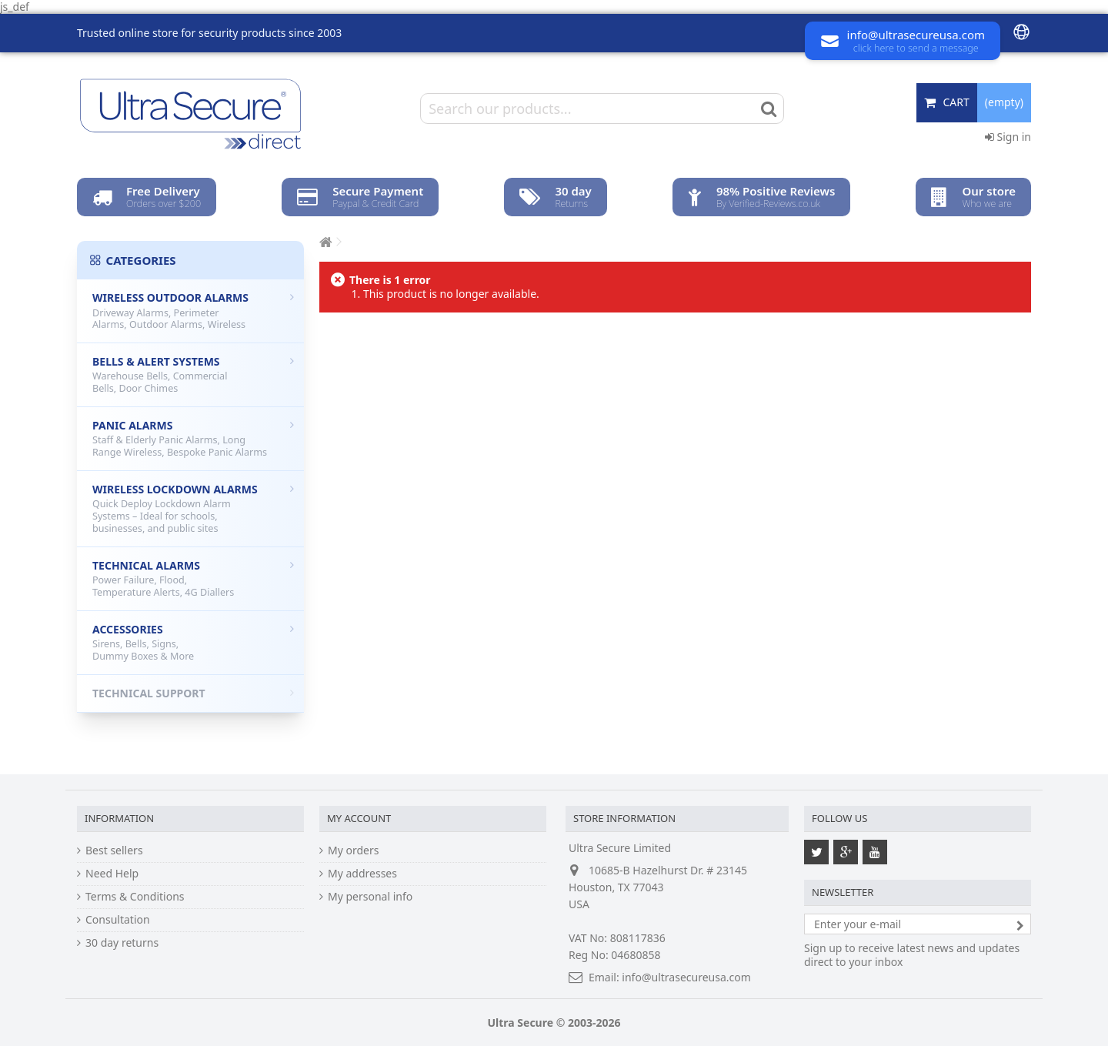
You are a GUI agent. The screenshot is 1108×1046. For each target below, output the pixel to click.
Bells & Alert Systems (193, 374)
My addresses (362, 874)
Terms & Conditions (135, 897)
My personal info (370, 897)
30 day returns (122, 943)
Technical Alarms (193, 578)
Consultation (117, 920)
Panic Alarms (193, 438)
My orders (353, 850)
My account (359, 818)
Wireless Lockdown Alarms (193, 508)
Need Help (111, 874)
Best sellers (114, 850)
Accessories (193, 642)
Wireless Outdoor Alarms (193, 310)
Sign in (1008, 136)
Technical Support (193, 693)
